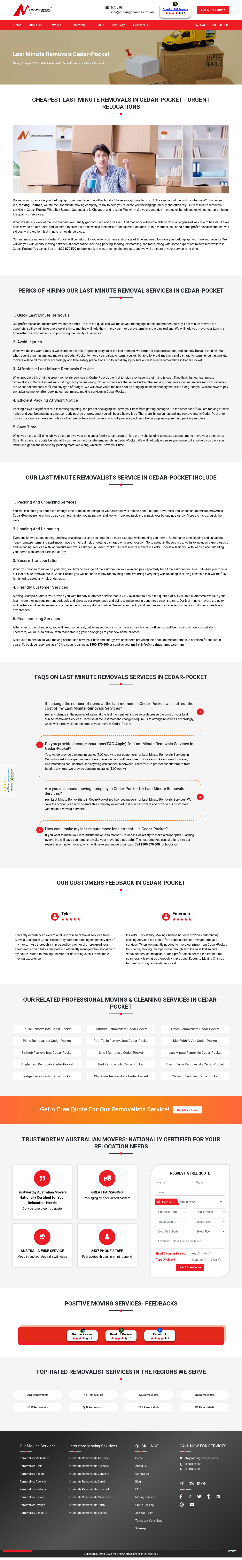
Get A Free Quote (213, 10)
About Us (35, 25)
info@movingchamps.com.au (132, 12)
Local (214, 1259)
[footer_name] (171, 1182)
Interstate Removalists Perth (87, 1507)
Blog (138, 1484)
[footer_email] (190, 1192)
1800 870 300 (190, 1471)
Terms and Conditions (148, 1523)
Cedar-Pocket (70, 63)
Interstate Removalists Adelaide (89, 1460)
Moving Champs (22, 63)
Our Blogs (118, 25)
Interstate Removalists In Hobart (89, 1491)
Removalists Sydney (32, 1507)
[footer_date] (200, 1202)
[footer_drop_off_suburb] (171, 1231)
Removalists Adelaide (33, 1484)
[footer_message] (190, 1243)
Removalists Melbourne (34, 1460)
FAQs (100, 25)
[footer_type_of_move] (209, 1211)
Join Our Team (144, 1515)
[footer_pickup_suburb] (171, 1221)
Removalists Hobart (32, 1476)
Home (17, 25)
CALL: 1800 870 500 (211, 25)
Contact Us (140, 25)
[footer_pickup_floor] (209, 1221)
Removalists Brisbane (33, 1491)
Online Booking (144, 1507)
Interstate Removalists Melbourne (90, 1499)
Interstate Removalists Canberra (89, 1476)
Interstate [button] (80, 25)
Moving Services (145, 1499)
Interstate (197, 1259)
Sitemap (140, 1530)
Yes (193, 1253)
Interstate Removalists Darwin (87, 1484)
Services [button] (56, 25)
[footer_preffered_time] (171, 1211)
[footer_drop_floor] (209, 1231)
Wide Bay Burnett (50, 63)
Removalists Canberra (33, 1515)
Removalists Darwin (32, 1499)
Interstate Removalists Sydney (88, 1515)
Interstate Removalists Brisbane (89, 1468)
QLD (36, 63)
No (205, 1253)
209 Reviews (8, 775)
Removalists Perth (31, 1468)
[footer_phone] (209, 1182)
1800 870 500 (66, 249)
